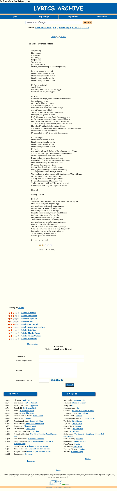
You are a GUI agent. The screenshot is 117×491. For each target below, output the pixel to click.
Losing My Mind (36, 424)
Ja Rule (63, 37)
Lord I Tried (38, 418)
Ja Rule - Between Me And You (33, 327)
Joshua (78, 429)
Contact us (49, 490)
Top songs (44, 17)
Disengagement (30, 429)
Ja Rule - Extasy (27, 321)
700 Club (35, 434)
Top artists (73, 17)
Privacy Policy (58, 490)
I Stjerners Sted (29, 411)
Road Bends (77, 424)
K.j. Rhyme (74, 434)
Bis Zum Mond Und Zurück (83, 413)
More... (88, 461)
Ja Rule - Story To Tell (29, 324)
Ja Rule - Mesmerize (29, 316)
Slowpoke (28, 457)
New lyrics (102, 17)
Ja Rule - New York (28, 313)
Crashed (79, 441)
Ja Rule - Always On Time (31, 336)
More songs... (32, 344)
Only (78, 411)
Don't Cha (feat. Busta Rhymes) (38, 454)
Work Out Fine (79, 403)
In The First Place (27, 413)
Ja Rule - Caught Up (29, 318)
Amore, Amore (79, 444)
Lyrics (15, 17)
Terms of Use (67, 490)
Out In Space (77, 426)
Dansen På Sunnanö (36, 441)
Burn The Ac (90, 421)
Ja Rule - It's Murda (29, 339)
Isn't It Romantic (31, 406)
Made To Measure (79, 406)
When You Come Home (34, 426)
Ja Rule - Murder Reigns (30, 333)
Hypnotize (34, 408)
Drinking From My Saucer (37, 449)
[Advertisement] (15, 95)
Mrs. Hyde (77, 449)
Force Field (30, 431)
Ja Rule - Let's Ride (28, 330)
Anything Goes (28, 416)
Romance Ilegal (77, 454)
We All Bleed (78, 431)
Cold (73, 408)
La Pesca (83, 452)
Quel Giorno (83, 416)
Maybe (77, 447)
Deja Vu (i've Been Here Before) (37, 452)
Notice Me (26, 403)
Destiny (28, 421)
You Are (79, 418)
